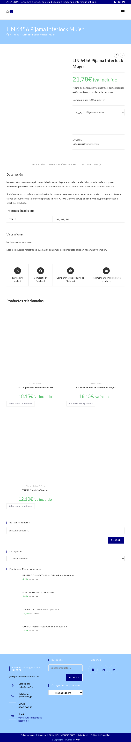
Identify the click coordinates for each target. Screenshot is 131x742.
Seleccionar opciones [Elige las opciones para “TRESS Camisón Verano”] (20, 506)
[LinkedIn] (123, 2)
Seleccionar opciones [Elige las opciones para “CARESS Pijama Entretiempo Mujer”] (81, 403)
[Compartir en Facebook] (40, 275)
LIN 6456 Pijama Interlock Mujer (39, 34)
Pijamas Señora (91, 144)
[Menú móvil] (123, 11)
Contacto (42, 735)
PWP (77, 739)
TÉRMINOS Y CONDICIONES (62, 735)
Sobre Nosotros (28, 735)
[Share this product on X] (17, 275)
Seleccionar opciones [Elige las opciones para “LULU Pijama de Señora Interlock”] (20, 403)
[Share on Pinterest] (70, 275)
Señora (42, 486)
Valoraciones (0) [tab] (91, 164)
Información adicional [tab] (63, 164)
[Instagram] (119, 2)
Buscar (116, 540)
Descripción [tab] (37, 164)
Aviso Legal (83, 735)
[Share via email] (106, 275)
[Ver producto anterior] (116, 55)
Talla (78, 112)
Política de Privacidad (100, 735)
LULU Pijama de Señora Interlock (35, 387)
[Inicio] (7, 34)
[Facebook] (115, 2)
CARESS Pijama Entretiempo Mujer (95, 387)
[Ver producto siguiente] (122, 55)
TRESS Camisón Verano (35, 490)
